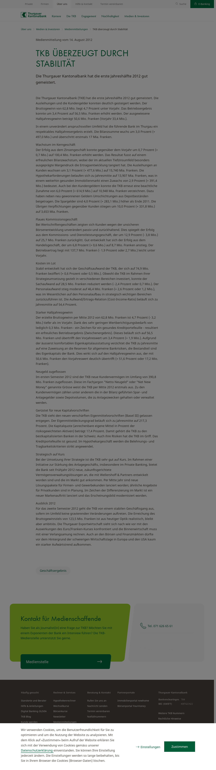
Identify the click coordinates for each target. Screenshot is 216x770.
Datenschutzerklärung (37, 750)
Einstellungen (150, 747)
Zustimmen (179, 747)
